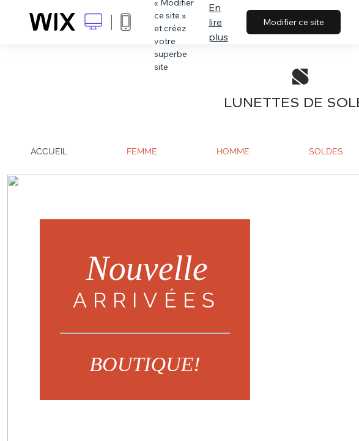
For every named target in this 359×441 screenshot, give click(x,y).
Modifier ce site (293, 22)
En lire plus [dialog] (218, 22)
